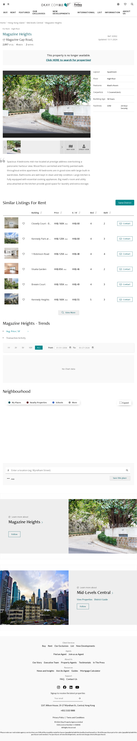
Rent (50, 646)
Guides (74, 670)
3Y (16, 347)
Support (68, 676)
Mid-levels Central (35, 22)
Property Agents (69, 662)
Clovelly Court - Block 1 (41, 223)
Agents (68, 651)
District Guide (101, 599)
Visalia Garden (39, 269)
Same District (124, 202)
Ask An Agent (62, 670)
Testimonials (85, 662)
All (39, 347)
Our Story (37, 662)
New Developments (85, 646)
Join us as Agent (76, 654)
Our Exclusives (61, 646)
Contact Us (71, 679)
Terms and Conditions (75, 717)
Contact (125, 223)
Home (3, 22)
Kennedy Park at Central (41, 238)
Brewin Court (38, 284)
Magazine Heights (53, 22)
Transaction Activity (16, 337)
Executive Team (51, 662)
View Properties (85, 599)
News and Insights (45, 670)
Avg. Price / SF (13, 331)
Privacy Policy (58, 717)
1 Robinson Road (40, 253)
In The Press (99, 662)
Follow (14, 534)
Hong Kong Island (16, 22)
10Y (30, 347)
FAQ (62, 679)
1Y (9, 347)
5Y (23, 347)
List (72, 646)
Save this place (120, 478)
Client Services (68, 643)
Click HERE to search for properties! (68, 60)
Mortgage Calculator (90, 670)
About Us (68, 659)
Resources (68, 667)
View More (68, 312)
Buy (44, 646)
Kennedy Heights (40, 299)
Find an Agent (59, 654)
